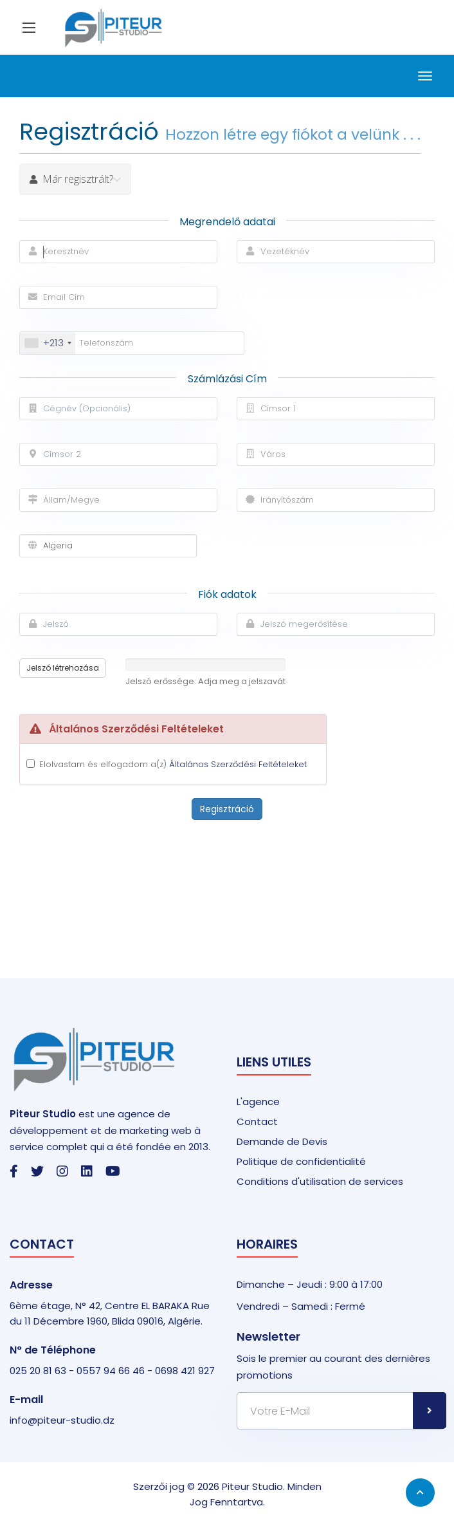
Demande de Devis (282, 1141)
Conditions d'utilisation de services (320, 1181)
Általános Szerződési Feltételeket (238, 764)
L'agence (258, 1101)
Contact (257, 1121)
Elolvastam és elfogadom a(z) (173, 764)
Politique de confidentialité (301, 1161)
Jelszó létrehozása (62, 667)
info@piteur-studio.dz (62, 1420)
